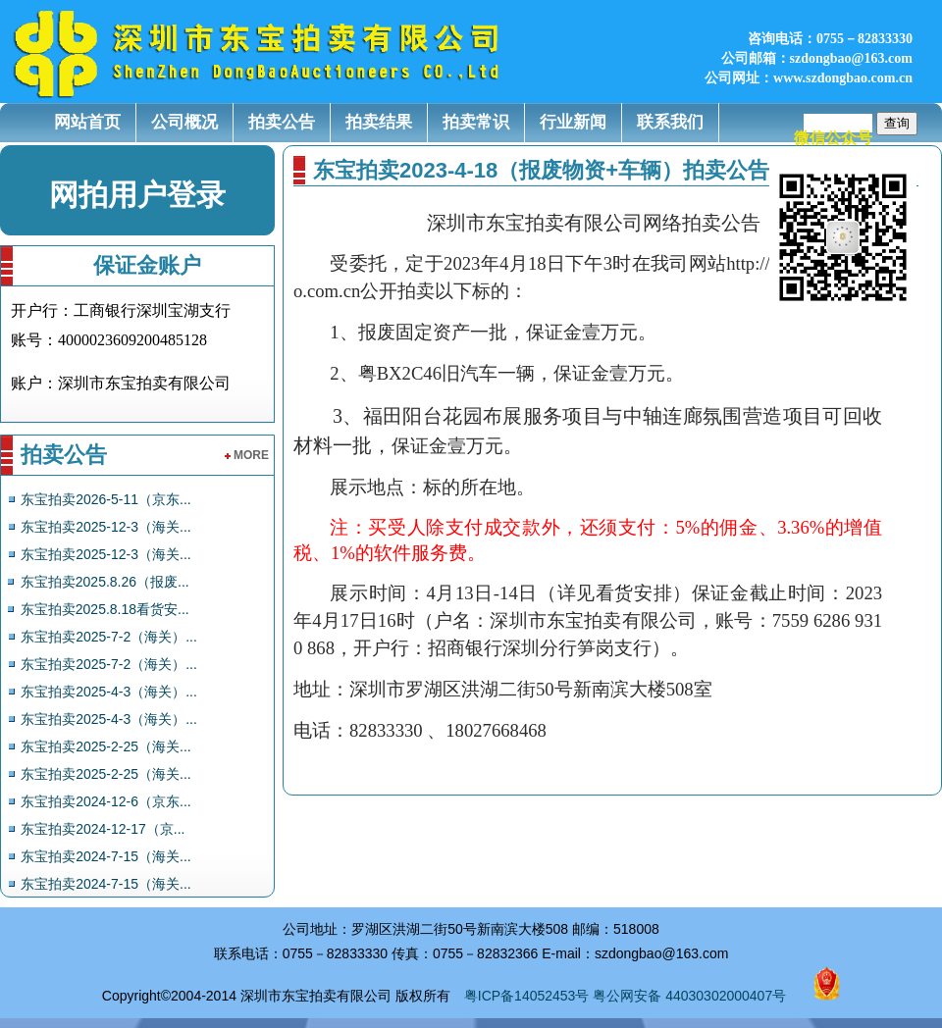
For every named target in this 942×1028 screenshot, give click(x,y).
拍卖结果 (378, 122)
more (247, 455)
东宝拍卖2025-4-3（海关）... (109, 691)
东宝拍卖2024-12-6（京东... (106, 801)
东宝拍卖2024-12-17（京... (102, 829)
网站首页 (87, 122)
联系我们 (670, 122)
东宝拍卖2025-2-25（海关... (106, 746)
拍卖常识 (476, 122)
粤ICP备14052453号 (527, 995)
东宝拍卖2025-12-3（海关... (106, 527)
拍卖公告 (281, 122)
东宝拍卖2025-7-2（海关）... (109, 636)
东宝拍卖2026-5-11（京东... (106, 499)
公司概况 (184, 122)
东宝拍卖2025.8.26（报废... (105, 582)
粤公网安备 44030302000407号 (689, 995)
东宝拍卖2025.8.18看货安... (105, 609)
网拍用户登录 (137, 195)
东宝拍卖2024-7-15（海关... (106, 856)
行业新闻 (573, 122)
